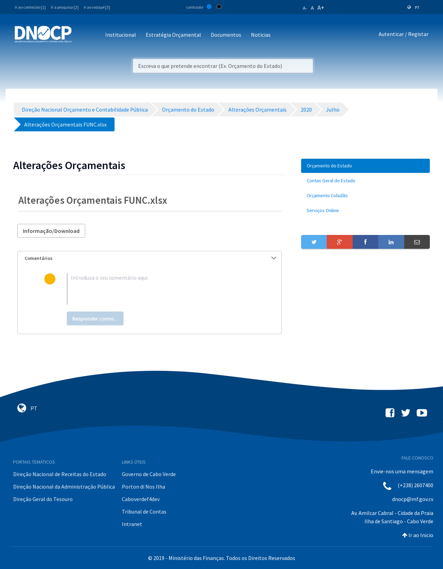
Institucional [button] (120, 34)
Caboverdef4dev (141, 499)
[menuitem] (365, 166)
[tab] (149, 258)
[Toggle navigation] (81, 35)
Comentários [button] (150, 258)
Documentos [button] (226, 34)
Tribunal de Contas (144, 511)
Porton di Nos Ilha (143, 486)
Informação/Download (51, 230)
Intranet (132, 523)
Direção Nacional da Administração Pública (64, 486)
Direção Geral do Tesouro (43, 499)
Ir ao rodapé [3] (97, 7)
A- (305, 8)
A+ (320, 7)
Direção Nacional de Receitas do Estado (59, 474)
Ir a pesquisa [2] (65, 7)
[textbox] (161, 289)
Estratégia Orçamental (173, 34)
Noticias (261, 34)
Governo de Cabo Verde (149, 474)
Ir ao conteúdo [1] (30, 7)
